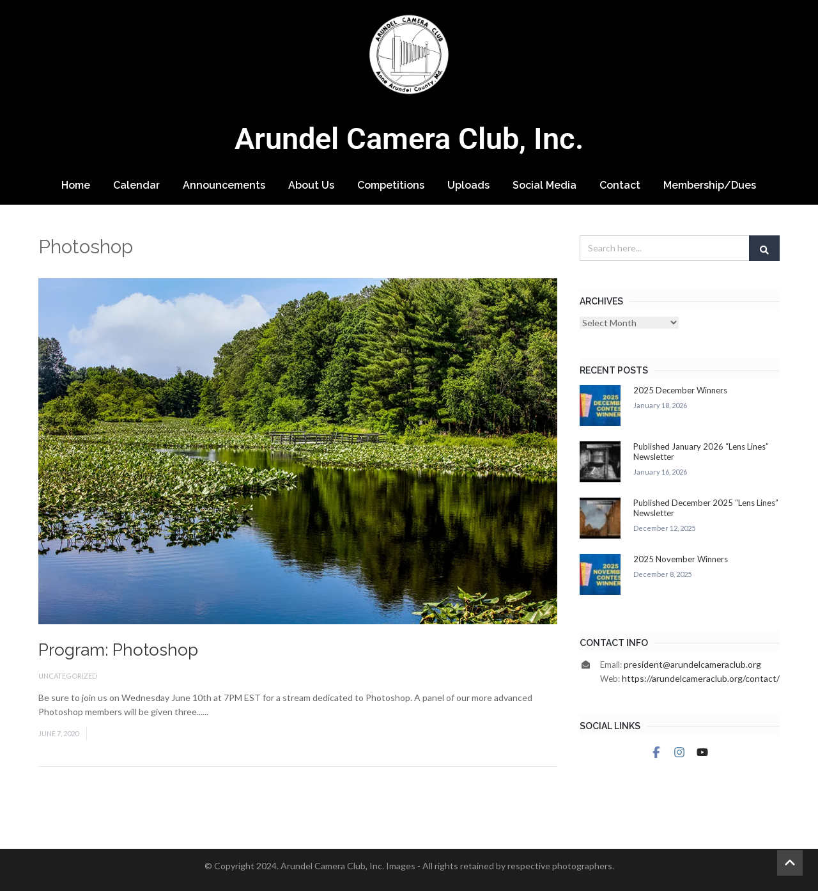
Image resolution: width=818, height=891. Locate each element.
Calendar (136, 185)
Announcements (224, 185)
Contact (619, 185)
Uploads (468, 185)
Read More (232, 711)
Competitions (390, 185)
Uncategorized (67, 676)
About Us (311, 185)
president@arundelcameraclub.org (692, 664)
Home (75, 185)
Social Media (544, 185)
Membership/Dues (709, 185)
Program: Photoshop (118, 649)
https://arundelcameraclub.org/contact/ (701, 678)
